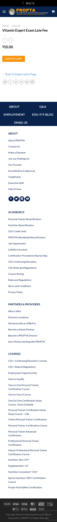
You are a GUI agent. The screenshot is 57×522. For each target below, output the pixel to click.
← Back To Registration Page (19, 74)
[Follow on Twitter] (16, 198)
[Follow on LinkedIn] (21, 198)
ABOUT (14, 106)
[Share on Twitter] (16, 81)
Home (5, 26)
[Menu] (4, 11)
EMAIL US (20, 122)
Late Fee (16, 26)
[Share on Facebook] (10, 81)
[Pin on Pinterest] (26, 81)
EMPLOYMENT (14, 114)
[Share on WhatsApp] (5, 81)
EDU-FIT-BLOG (43, 114)
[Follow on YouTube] (27, 198)
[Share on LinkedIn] (32, 81)
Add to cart (13, 58)
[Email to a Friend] (21, 81)
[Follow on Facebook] (11, 198)
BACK (28, 3)
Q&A (42, 106)
